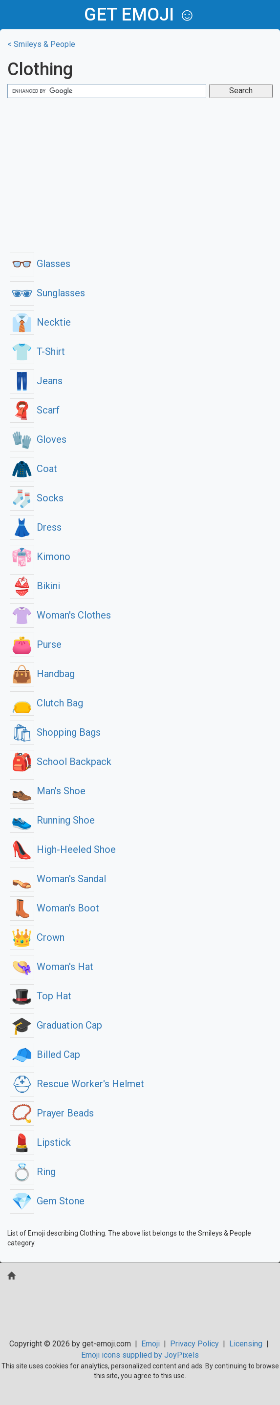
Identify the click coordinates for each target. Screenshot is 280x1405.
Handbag (42, 674)
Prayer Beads (52, 1113)
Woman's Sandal (58, 879)
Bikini (35, 586)
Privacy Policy (194, 1343)
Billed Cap (45, 1054)
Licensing (245, 1343)
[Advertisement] (140, 173)
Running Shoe (52, 820)
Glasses (40, 263)
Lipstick (40, 1142)
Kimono (40, 556)
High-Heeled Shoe (63, 849)
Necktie (40, 322)
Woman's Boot (54, 908)
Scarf (35, 410)
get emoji (129, 14)
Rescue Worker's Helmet (77, 1084)
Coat (33, 469)
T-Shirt (37, 351)
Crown (37, 937)
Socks (37, 498)
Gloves (38, 439)
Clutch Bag (46, 703)
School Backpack (60, 761)
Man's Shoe (48, 791)
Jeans (36, 381)
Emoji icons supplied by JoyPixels (140, 1355)
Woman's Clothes (60, 615)
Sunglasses (47, 293)
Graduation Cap (56, 1025)
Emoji (150, 1343)
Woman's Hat (51, 966)
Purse (36, 644)
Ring (33, 1172)
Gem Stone (47, 1201)
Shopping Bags (55, 732)
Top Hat (40, 996)
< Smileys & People (41, 44)
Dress (36, 527)
